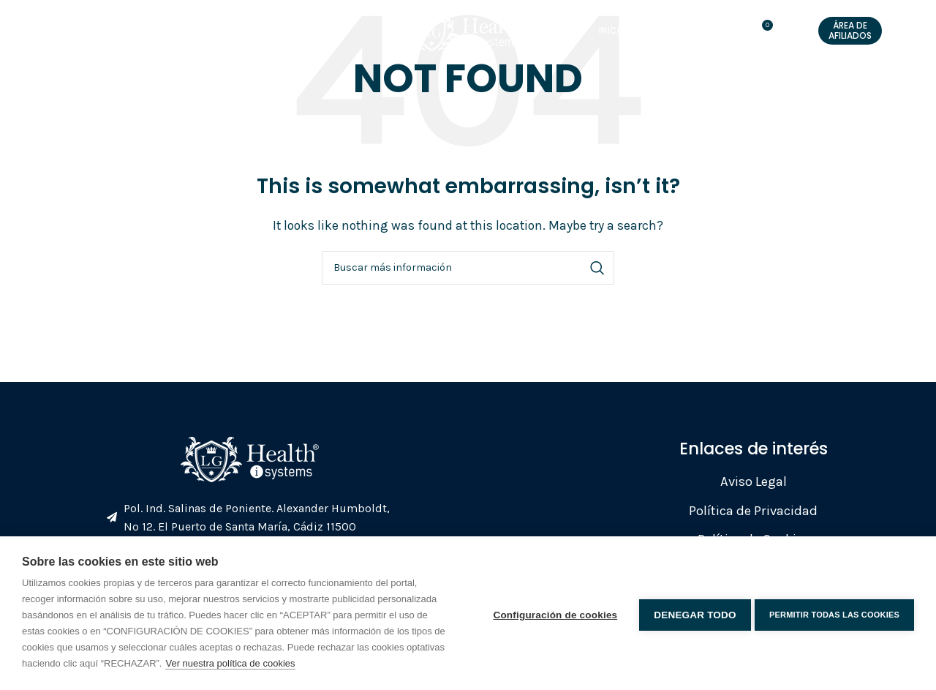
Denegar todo (692, 612)
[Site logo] (461, 37)
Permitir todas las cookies (834, 613)
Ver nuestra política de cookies (230, 663)
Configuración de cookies (552, 612)
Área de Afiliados (850, 37)
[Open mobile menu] (39, 38)
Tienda (566, 38)
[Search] (468, 268)
